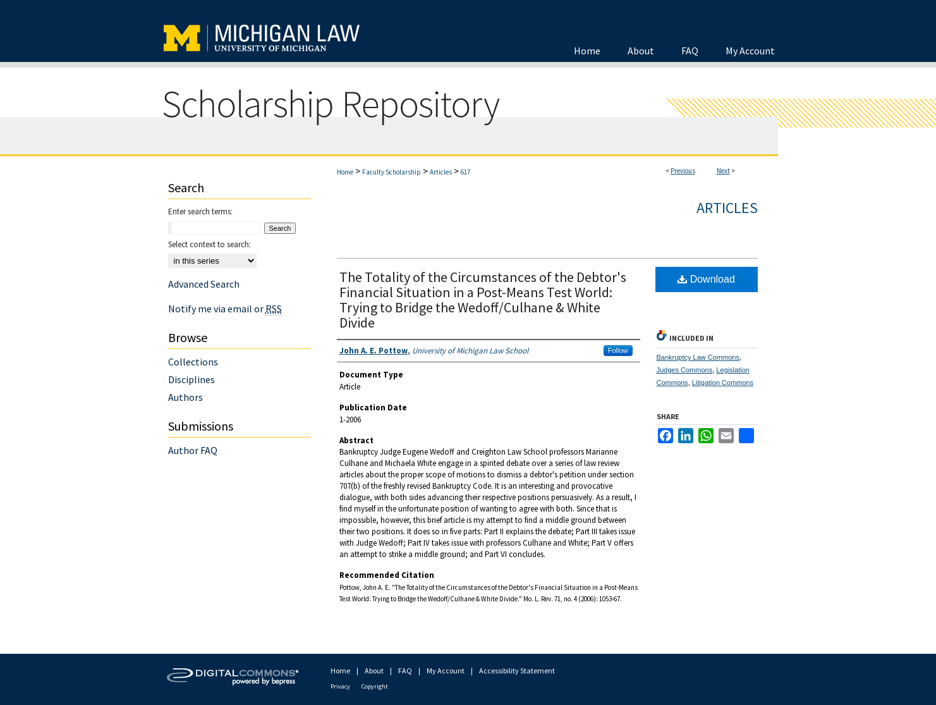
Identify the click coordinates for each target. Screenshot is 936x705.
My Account (446, 670)
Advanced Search (204, 284)
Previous (683, 170)
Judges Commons (685, 370)
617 (465, 172)
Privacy (340, 686)
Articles (441, 172)
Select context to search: (209, 244)
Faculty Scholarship (391, 172)
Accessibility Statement (517, 670)
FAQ (405, 670)
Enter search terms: (200, 211)
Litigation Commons (722, 382)
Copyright (375, 686)
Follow (618, 350)
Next (723, 170)
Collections (193, 361)
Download (706, 279)
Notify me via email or (225, 308)
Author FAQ (192, 450)
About (374, 670)
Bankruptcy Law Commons (698, 357)
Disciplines (191, 379)
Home (345, 172)
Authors (185, 397)
